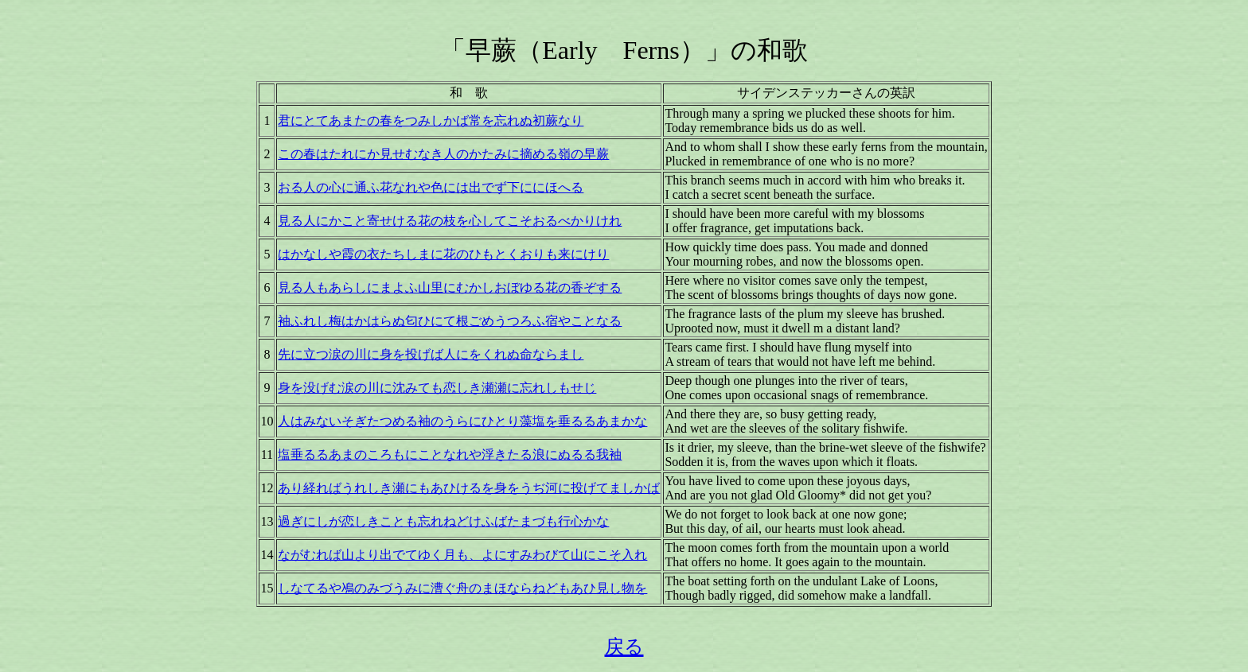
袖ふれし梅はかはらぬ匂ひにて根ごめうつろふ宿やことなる (450, 321)
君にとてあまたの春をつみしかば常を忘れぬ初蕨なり (430, 120)
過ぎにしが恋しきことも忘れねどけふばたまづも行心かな (443, 521)
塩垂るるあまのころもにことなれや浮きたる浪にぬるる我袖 (450, 454)
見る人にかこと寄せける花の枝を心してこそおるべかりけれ (450, 220)
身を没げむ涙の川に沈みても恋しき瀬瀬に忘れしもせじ (437, 387)
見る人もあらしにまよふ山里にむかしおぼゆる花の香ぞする (450, 287)
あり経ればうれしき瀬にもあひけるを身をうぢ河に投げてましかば (469, 488)
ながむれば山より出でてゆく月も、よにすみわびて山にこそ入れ (462, 554)
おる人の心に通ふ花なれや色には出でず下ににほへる (430, 187)
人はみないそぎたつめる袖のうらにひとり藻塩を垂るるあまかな (462, 421)
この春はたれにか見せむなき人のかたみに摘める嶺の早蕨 (443, 154)
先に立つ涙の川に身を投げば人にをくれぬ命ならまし (430, 354)
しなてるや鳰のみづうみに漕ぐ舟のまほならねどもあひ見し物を (462, 588)
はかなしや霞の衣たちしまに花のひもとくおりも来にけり (443, 254)
